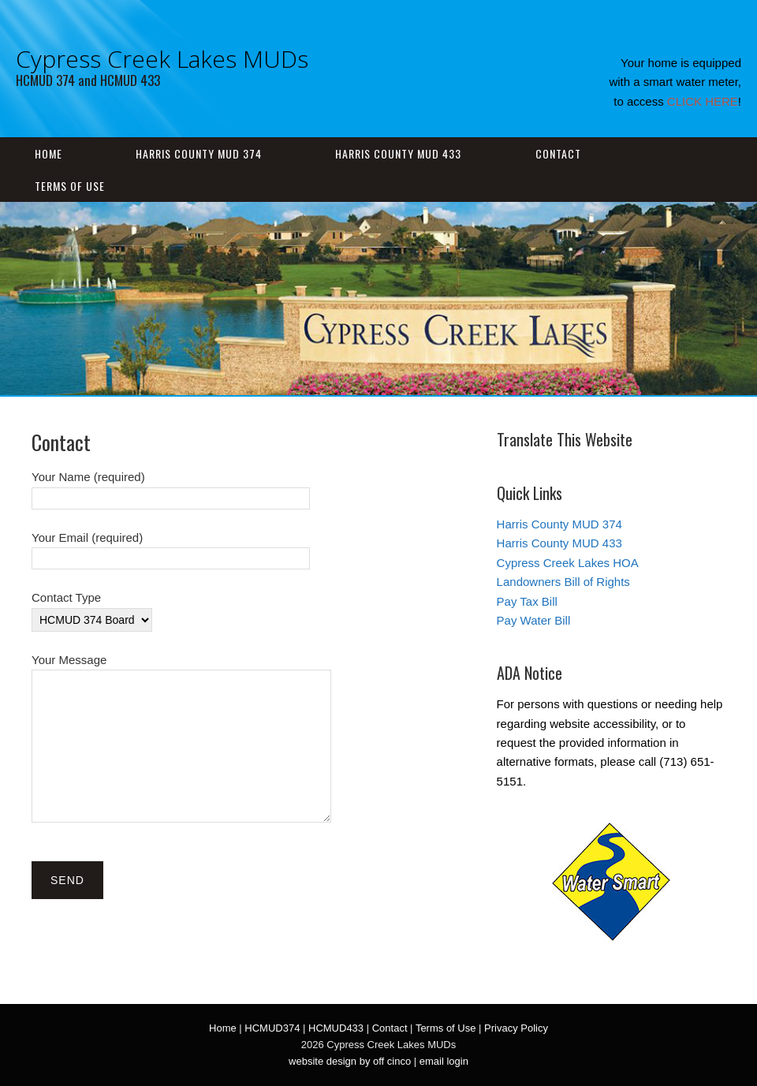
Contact (558, 153)
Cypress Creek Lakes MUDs (162, 59)
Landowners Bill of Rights (563, 581)
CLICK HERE (702, 101)
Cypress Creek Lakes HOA (568, 562)
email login (444, 1061)
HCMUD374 (272, 1028)
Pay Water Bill (534, 620)
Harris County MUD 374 (199, 153)
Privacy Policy (516, 1028)
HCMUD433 (336, 1028)
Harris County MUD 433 (398, 153)
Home (48, 153)
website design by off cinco (350, 1061)
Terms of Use (70, 185)
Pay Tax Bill (527, 601)
